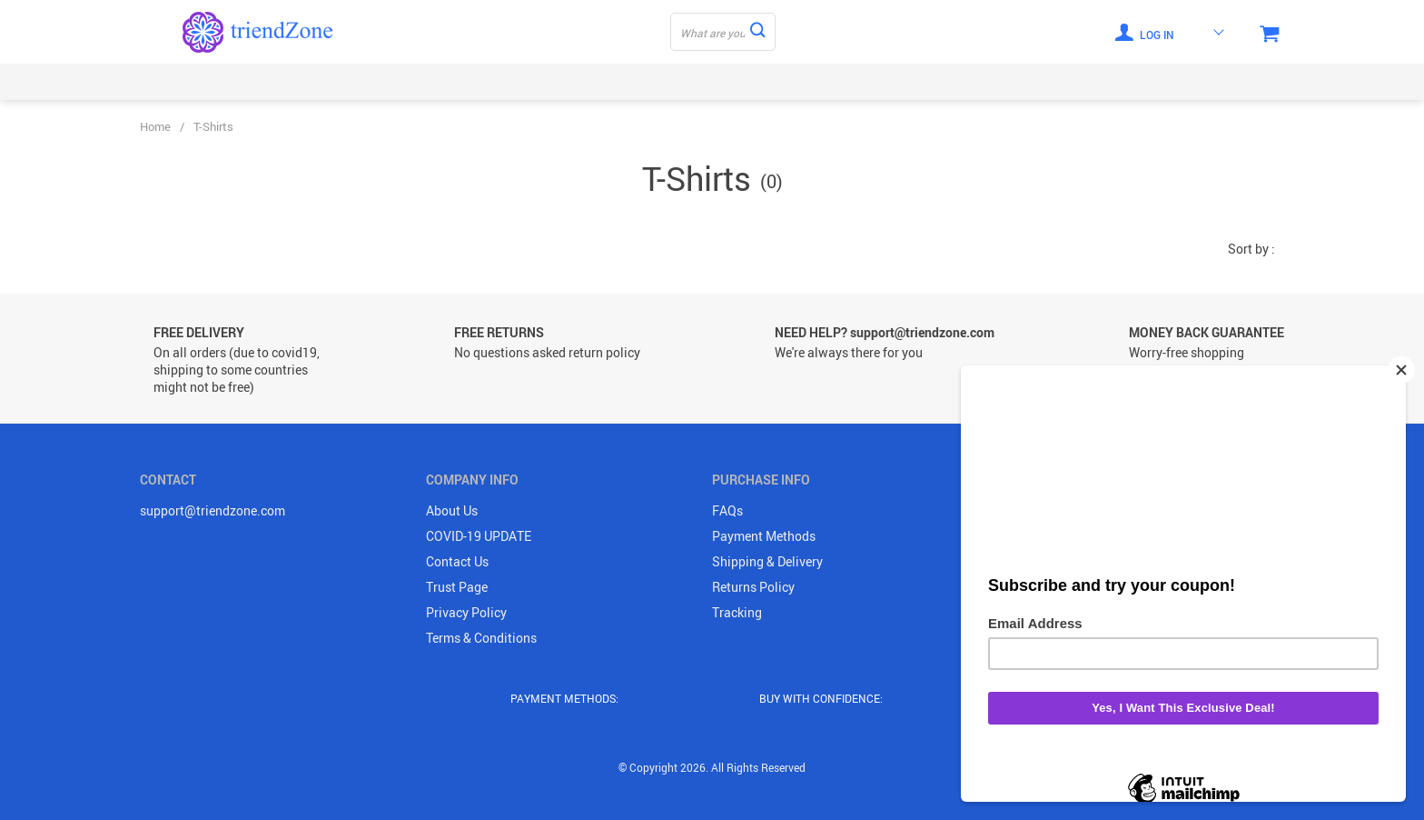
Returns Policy (753, 586)
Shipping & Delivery (767, 561)
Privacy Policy (466, 612)
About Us (452, 510)
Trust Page (457, 586)
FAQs (727, 510)
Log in (1144, 32)
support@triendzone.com (212, 510)
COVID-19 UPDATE (478, 536)
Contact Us (457, 561)
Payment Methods (764, 536)
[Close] (1401, 370)
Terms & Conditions (481, 637)
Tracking (737, 612)
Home (155, 126)
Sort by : (1251, 248)
